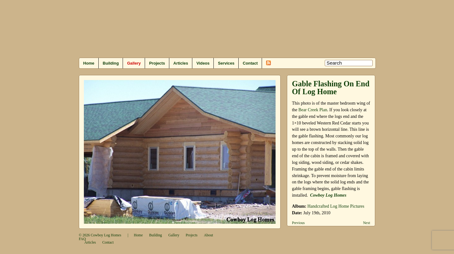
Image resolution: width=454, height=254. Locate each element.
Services (226, 63)
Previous (298, 223)
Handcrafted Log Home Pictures (335, 206)
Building (111, 63)
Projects (157, 63)
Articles (180, 63)
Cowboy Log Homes (106, 235)
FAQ (82, 239)
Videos (203, 63)
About (208, 235)
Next (366, 223)
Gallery (134, 63)
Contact (250, 63)
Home (88, 63)
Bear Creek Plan (312, 109)
